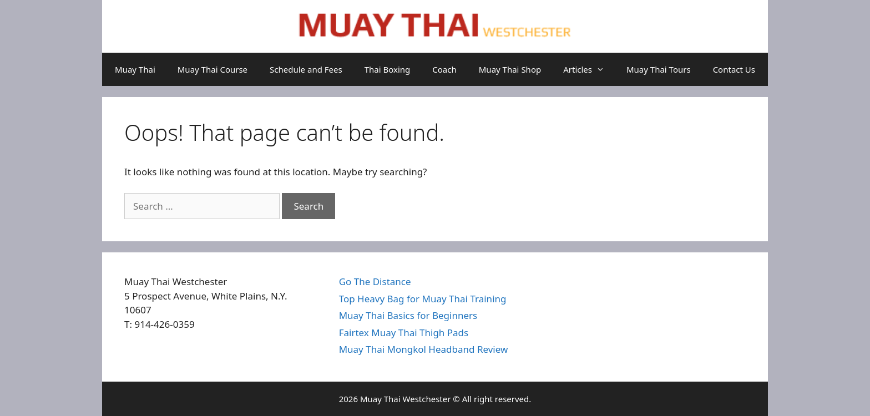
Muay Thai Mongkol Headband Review (423, 349)
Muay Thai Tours (658, 69)
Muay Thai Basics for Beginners (408, 315)
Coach (444, 69)
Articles (589, 69)
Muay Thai (135, 69)
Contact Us (734, 69)
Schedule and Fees (306, 69)
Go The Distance (375, 281)
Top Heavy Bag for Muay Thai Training (423, 298)
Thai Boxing (388, 69)
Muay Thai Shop (510, 69)
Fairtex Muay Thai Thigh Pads (404, 332)
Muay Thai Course (212, 69)
